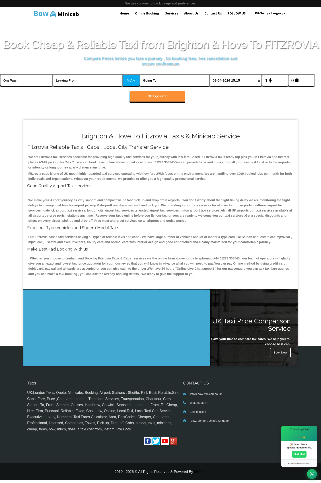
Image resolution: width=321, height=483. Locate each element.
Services (171, 13)
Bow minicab (198, 415)
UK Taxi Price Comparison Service (251, 328)
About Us (191, 13)
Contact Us (213, 13)
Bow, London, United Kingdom (210, 424)
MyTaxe (200, 475)
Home (124, 13)
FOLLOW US (237, 13)
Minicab (56, 13)
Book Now (280, 356)
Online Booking (147, 13)
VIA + (131, 80)
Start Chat (299, 453)
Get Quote (157, 96)
